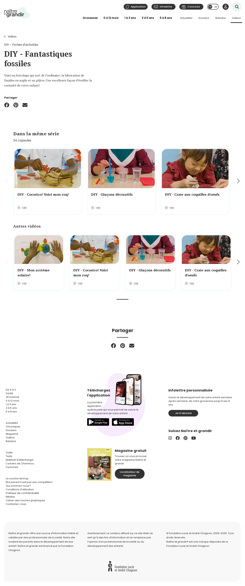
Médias (10, 497)
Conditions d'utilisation (20, 489)
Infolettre (166, 6)
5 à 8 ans (166, 18)
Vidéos (236, 18)
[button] (238, 181)
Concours (193, 6)
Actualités (186, 18)
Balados (220, 18)
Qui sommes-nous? (18, 486)
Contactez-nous (16, 504)
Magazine (12, 434)
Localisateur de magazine (129, 473)
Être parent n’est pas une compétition (29, 482)
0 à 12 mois (111, 18)
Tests (9, 456)
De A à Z (11, 389)
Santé (9, 393)
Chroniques (13, 426)
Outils (9, 452)
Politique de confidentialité (22, 493)
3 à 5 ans (148, 18)
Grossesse (90, 18)
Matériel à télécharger (20, 460)
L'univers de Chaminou (20, 463)
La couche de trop (17, 478)
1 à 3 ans (130, 18)
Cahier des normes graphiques (25, 500)
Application (138, 6)
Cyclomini (12, 467)
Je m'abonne (183, 413)
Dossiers (204, 18)
